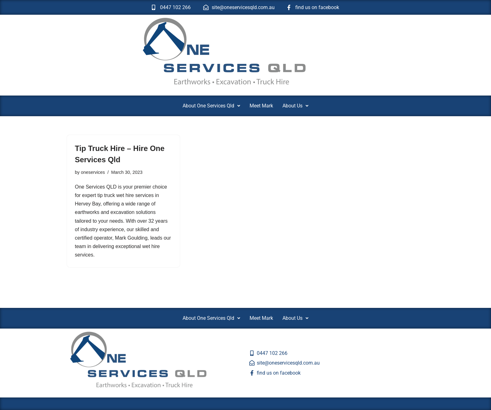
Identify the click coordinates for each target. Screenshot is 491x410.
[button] (211, 106)
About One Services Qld (211, 106)
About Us (295, 106)
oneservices (93, 172)
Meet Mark (261, 106)
